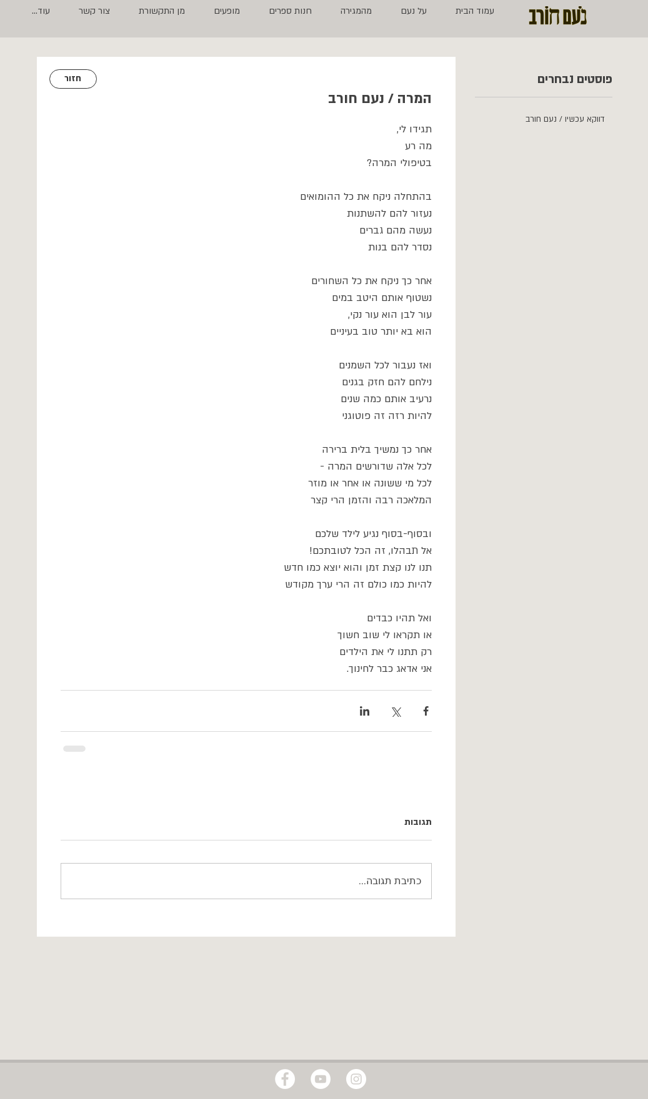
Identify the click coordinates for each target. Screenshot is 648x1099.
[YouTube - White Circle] (321, 1079)
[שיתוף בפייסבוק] (426, 711)
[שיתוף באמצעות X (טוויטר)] (395, 711)
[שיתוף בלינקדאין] (365, 711)
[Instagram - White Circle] (356, 1079)
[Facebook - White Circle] (285, 1079)
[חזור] (73, 79)
